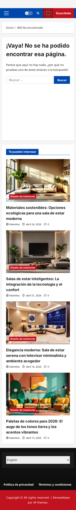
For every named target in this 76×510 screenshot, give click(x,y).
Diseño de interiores (22, 196)
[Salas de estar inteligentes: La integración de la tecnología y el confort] (38, 251)
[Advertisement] (38, 111)
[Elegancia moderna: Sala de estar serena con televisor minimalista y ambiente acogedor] (38, 322)
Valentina (14, 224)
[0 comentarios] (46, 224)
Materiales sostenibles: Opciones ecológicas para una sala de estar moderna (35, 213)
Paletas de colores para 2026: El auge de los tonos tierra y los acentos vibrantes (34, 426)
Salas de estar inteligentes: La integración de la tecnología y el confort (34, 284)
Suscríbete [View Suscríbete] (57, 13)
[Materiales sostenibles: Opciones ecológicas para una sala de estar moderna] (38, 180)
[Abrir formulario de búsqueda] (38, 13)
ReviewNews (61, 497)
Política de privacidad (19, 484)
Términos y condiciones (55, 484)
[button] (6, 13)
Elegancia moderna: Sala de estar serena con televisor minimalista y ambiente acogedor (36, 355)
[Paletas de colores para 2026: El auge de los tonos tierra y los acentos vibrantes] (38, 394)
